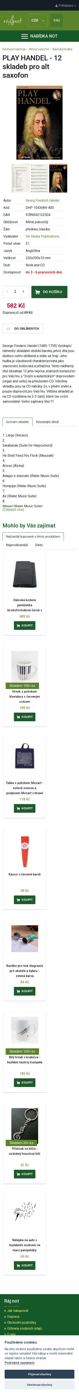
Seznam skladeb (17, 422)
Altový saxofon (39, 49)
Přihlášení (65, 6)
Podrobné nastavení (19, 1363)
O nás (11, 1334)
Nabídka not (39, 36)
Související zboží (47, 422)
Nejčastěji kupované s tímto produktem (33, 536)
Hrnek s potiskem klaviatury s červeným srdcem (24, 697)
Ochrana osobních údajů (24, 1328)
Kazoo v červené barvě (25, 874)
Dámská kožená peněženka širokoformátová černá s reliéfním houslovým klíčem (24, 610)
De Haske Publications (42, 236)
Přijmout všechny (39, 1374)
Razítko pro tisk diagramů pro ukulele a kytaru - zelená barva (24, 971)
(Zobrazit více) (13, 510)
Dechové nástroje (14, 49)
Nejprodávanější (17, 545)
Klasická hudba (62, 49)
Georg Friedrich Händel (42, 200)
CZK (37, 20)
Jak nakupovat (17, 1311)
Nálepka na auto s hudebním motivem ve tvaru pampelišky (24, 1245)
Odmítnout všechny (39, 1384)
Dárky (39, 545)
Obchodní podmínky (21, 1323)
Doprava (13, 1317)
